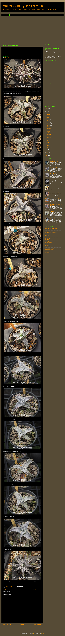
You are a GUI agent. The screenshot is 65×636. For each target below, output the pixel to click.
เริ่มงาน (48, 131)
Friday (48, 145)
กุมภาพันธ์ (49, 128)
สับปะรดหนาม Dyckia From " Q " (23, 6)
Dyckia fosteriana (35, 587)
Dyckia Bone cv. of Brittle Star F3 (20, 587)
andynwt (34, 633)
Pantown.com (47, 245)
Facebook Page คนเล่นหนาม (50, 253)
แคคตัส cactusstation (48, 251)
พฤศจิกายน (49, 114)
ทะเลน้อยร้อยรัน (39, 15)
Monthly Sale (52, 179)
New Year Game (53, 173)
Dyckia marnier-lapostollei (15, 589)
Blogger (42, 633)
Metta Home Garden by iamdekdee (51, 228)
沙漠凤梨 (34, 589)
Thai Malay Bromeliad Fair (48, 14)
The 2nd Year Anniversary (54, 192)
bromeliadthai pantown (49, 246)
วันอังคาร (48, 139)
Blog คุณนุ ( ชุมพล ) (48, 241)
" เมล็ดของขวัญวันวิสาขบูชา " (55, 198)
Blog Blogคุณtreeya (48, 242)
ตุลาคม (48, 115)
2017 (47, 149)
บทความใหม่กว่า (7, 624)
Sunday (48, 142)
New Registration (20, 14)
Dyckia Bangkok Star (10, 587)
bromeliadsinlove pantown (49, 248)
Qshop (26, 14)
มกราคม (48, 147)
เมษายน (48, 125)
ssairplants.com (47, 252)
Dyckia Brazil (47, 231)
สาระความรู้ (12, 15)
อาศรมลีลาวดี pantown (49, 249)
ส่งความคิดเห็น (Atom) (11, 627)
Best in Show (31, 14)
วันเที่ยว (48, 132)
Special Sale (49, 137)
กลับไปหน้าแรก (6, 15)
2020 (47, 109)
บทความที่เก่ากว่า (38, 624)
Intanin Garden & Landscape (50, 229)
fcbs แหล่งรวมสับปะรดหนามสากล (51, 232)
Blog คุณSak (47, 239)
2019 (47, 111)
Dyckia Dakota (29, 587)
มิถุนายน (48, 122)
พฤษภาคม (49, 123)
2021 (47, 108)
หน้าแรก (22, 624)
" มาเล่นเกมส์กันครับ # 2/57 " (55, 185)
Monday (48, 140)
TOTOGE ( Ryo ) (48, 235)
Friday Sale (52, 211)
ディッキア (30, 589)
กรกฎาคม (49, 120)
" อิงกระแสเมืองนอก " (53, 218)
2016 (47, 150)
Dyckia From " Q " (7, 57)
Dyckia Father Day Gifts (54, 161)
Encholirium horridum (24, 589)
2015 (47, 152)
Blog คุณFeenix (47, 238)
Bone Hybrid (49, 134)
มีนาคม (48, 126)
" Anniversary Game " (53, 167)
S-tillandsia (47, 236)
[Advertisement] (12, 30)
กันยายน (48, 117)
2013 (47, 155)
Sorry (48, 129)
